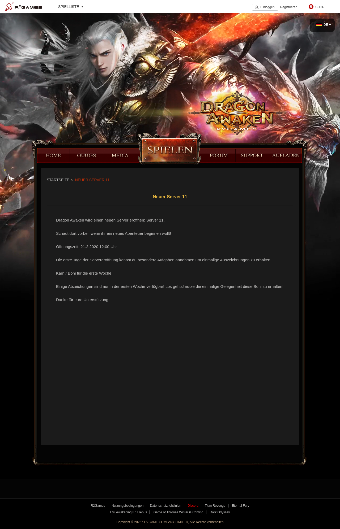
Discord (193, 506)
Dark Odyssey (220, 512)
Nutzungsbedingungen (127, 506)
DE (322, 25)
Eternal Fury (240, 506)
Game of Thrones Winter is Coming (178, 512)
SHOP (319, 7)
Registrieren (289, 7)
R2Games (23, 6)
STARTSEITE (58, 180)
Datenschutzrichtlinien (165, 506)
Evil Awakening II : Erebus (128, 512)
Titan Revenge (215, 506)
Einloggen (267, 7)
